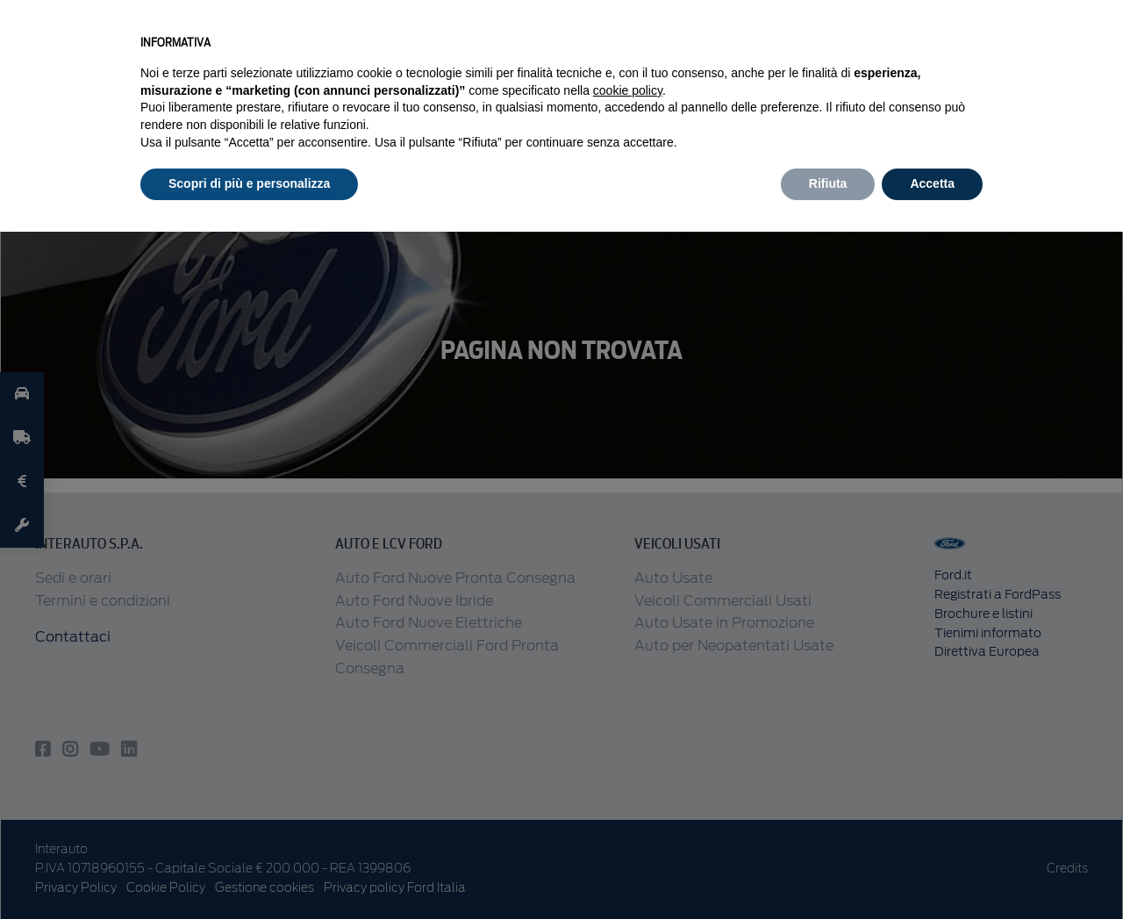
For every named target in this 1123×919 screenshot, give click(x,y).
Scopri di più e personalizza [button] (249, 183)
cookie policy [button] (627, 90)
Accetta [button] (932, 183)
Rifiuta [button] (828, 183)
